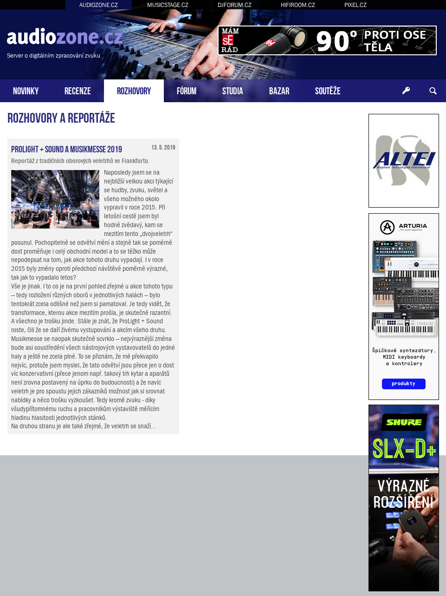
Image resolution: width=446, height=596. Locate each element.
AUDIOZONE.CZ (98, 4)
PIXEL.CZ (355, 4)
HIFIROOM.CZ (298, 4)
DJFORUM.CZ (235, 4)
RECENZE (78, 90)
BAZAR (279, 90)
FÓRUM (186, 90)
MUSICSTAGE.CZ (167, 4)
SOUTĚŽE (328, 90)
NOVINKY (26, 90)
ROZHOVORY (134, 90)
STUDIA (232, 90)
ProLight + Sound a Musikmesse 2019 (66, 148)
